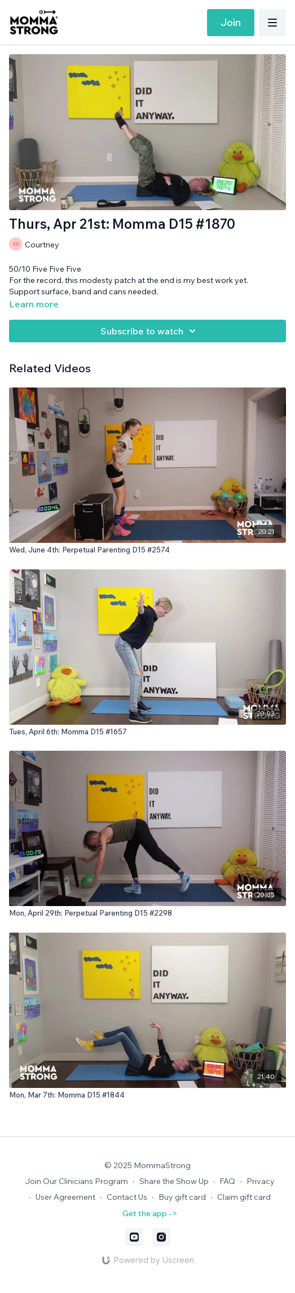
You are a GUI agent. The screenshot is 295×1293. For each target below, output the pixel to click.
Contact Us (127, 1197)
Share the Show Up (174, 1181)
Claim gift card (244, 1197)
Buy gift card (182, 1197)
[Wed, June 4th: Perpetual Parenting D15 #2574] (147, 550)
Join (231, 22)
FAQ (227, 1181)
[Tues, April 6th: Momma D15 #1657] (147, 732)
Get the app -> (149, 1213)
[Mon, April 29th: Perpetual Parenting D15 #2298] (147, 913)
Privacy (260, 1181)
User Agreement (65, 1197)
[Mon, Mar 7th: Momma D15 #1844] (147, 1095)
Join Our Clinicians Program (76, 1181)
